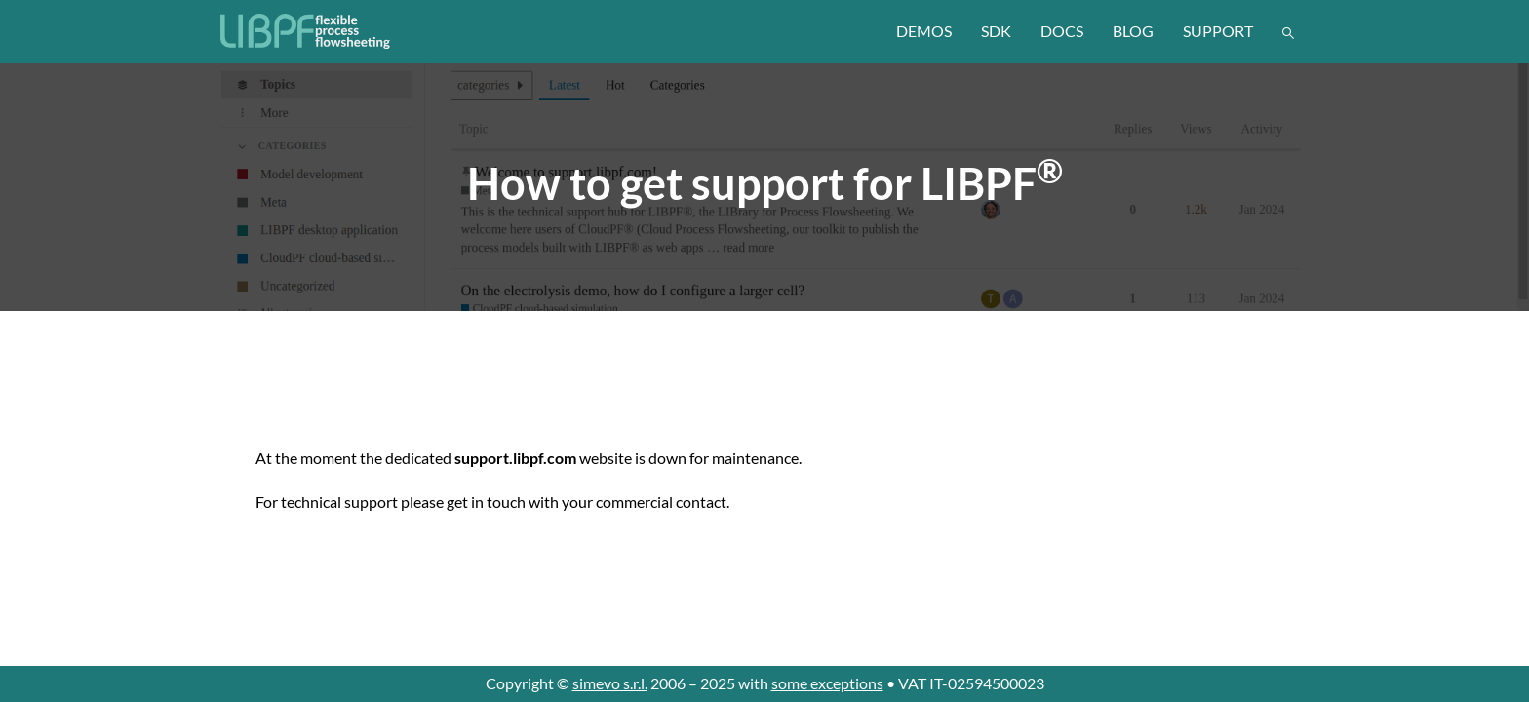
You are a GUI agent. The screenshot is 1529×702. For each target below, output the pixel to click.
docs (1061, 30)
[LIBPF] (306, 31)
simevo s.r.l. (609, 683)
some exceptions (827, 683)
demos (924, 30)
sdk (996, 30)
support (1218, 30)
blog (1133, 30)
